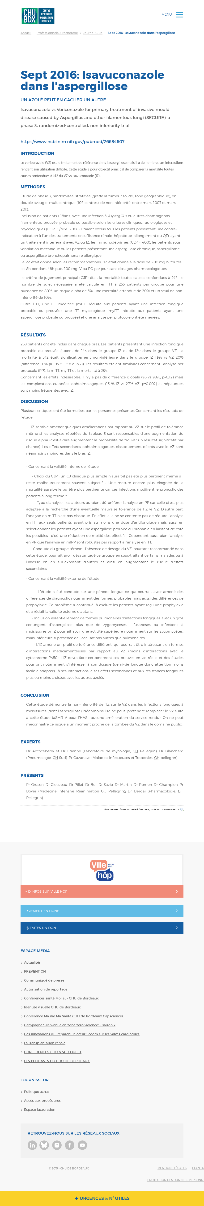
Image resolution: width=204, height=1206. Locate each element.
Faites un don (41, 928)
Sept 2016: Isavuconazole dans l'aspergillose (98, 33)
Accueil (26, 33)
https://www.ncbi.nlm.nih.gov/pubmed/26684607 (72, 141)
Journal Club (92, 33)
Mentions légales (172, 1168)
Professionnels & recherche (57, 33)
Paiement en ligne (42, 911)
